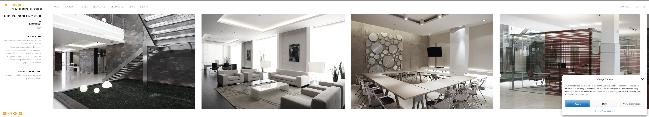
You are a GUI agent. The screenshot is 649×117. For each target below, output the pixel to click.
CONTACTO (625, 7)
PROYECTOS (99, 7)
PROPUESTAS (117, 7)
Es (637, 7)
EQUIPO (85, 7)
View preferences (631, 104)
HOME (56, 7)
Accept (577, 104)
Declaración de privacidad (604, 111)
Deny (604, 104)
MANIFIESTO (69, 7)
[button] (642, 79)
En (644, 7)
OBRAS (132, 7)
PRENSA (144, 7)
